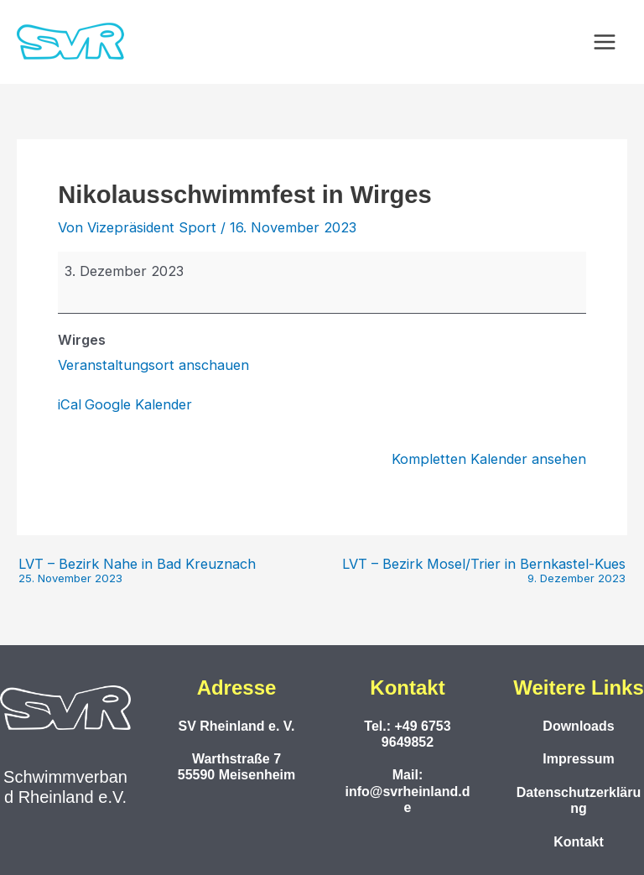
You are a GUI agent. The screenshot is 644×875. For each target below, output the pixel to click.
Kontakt (578, 842)
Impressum (578, 759)
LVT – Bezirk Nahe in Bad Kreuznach (137, 571)
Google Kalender (138, 404)
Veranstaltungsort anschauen (153, 365)
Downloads (578, 726)
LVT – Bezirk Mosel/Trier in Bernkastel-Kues (484, 571)
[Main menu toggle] (604, 42)
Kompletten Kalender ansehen (489, 459)
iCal (69, 404)
